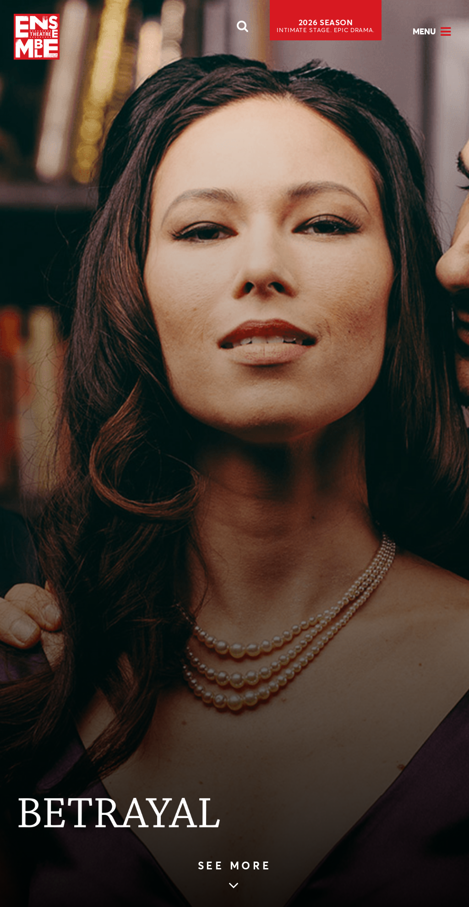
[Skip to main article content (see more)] (235, 876)
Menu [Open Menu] (424, 31)
